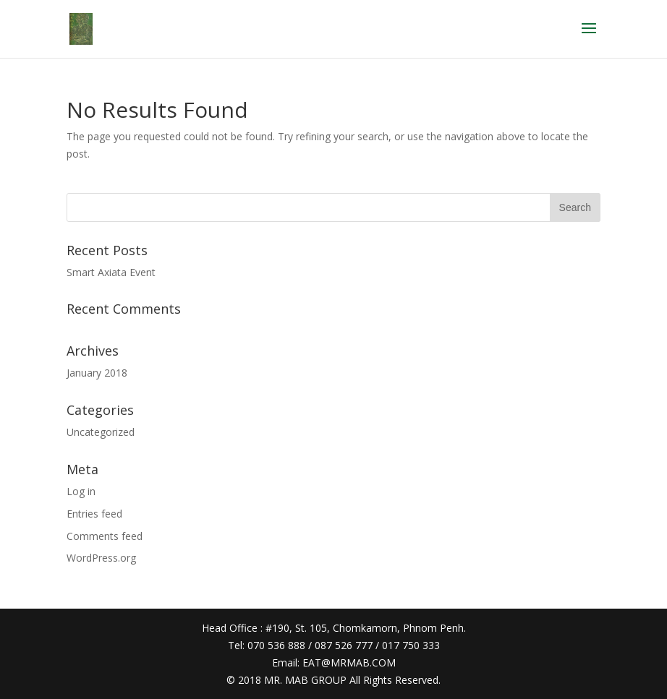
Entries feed (94, 513)
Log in (81, 491)
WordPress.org (101, 558)
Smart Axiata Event (111, 272)
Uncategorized (101, 432)
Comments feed (105, 536)
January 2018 (97, 372)
